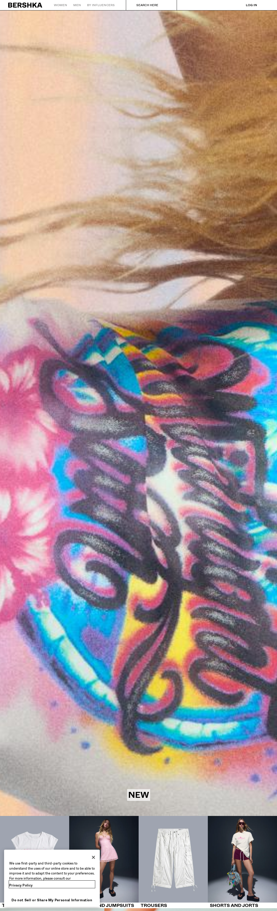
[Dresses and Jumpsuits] (103, 862)
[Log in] (246, 5)
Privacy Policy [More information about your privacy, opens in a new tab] (21, 885)
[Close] (93, 857)
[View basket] (265, 5)
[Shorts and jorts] (242, 862)
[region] (52, 878)
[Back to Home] (25, 5)
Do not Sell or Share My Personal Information (51, 900)
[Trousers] (173, 862)
